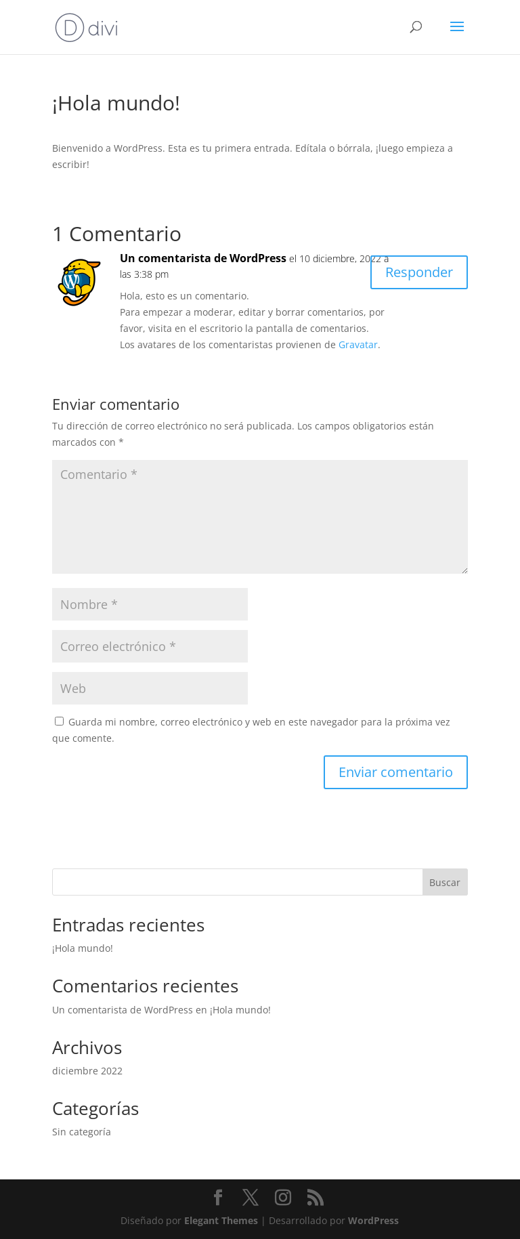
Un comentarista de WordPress (203, 258)
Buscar (444, 882)
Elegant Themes (221, 1220)
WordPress (373, 1220)
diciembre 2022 (87, 1070)
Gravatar (358, 344)
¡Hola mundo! (82, 948)
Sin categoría (81, 1131)
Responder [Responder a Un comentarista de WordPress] (419, 272)
